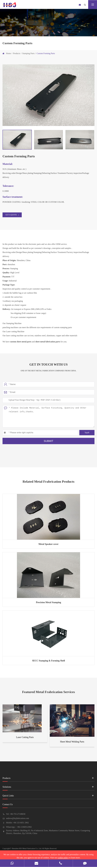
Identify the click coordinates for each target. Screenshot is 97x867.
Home (8, 53)
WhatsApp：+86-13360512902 (19, 827)
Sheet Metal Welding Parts (72, 741)
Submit (48, 441)
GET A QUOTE (12, 215)
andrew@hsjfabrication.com (17, 818)
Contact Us (48, 805)
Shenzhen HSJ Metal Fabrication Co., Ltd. (27, 848)
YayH (87, 432)
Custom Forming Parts (46, 53)
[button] (5, 726)
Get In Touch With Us (48, 364)
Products (16, 53)
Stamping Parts (28, 53)
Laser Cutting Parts (25, 737)
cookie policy (63, 858)
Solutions (48, 787)
